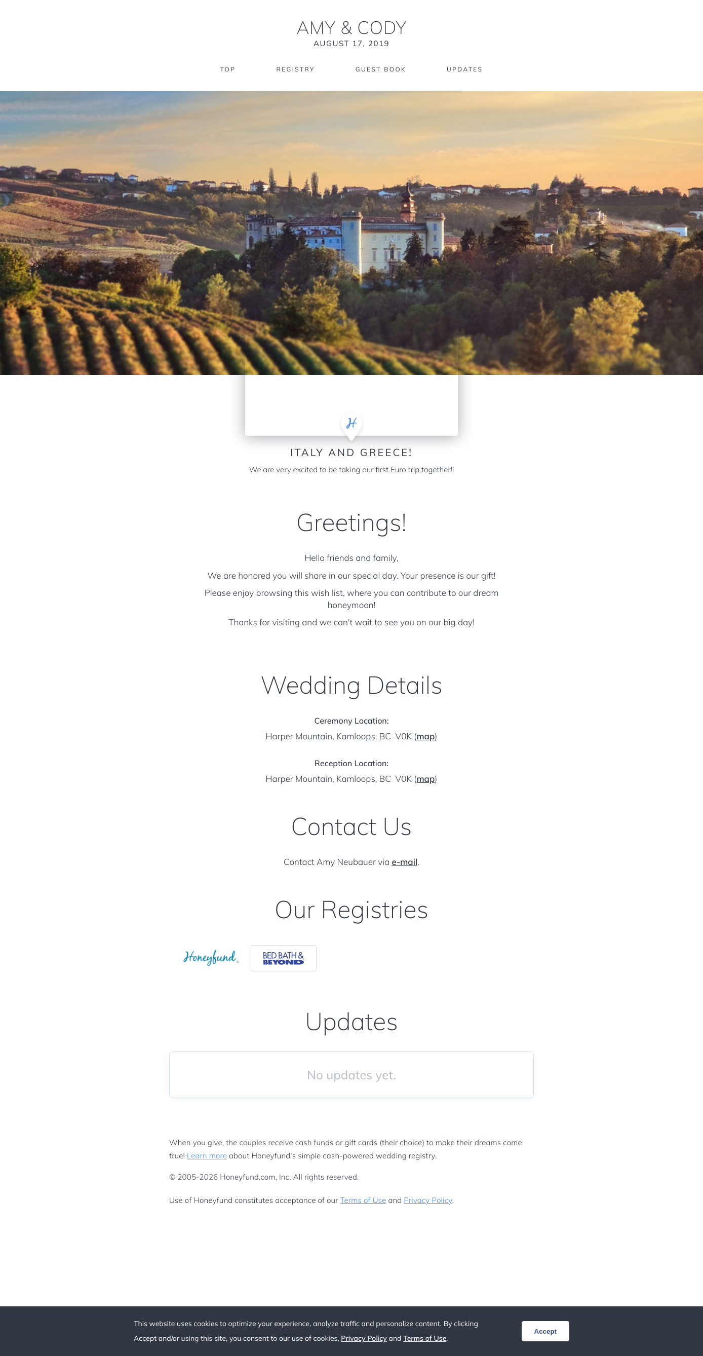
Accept (545, 1331)
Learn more (207, 1155)
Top (228, 69)
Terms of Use (363, 1200)
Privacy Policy (428, 1200)
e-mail (404, 862)
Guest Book (381, 69)
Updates (465, 69)
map (425, 736)
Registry (295, 69)
